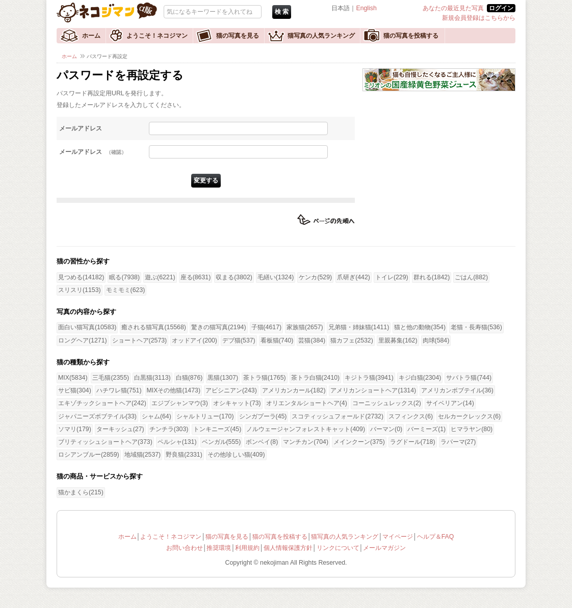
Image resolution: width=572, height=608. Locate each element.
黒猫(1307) (222, 377)
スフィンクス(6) (410, 416)
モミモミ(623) (125, 290)
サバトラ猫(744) (468, 377)
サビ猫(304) (74, 390)
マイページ (397, 536)
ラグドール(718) (412, 441)
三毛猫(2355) (110, 377)
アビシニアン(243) (231, 390)
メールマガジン (384, 547)
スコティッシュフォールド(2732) (337, 416)
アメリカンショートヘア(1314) (373, 390)
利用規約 (247, 547)
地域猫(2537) (142, 454)
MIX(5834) (72, 377)
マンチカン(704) (305, 441)
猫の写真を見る (237, 35)
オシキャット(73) (237, 403)
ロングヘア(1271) (82, 340)
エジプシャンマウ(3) (179, 403)
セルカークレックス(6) (469, 416)
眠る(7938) (124, 277)
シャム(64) (156, 416)
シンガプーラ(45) (263, 416)
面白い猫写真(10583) (87, 327)
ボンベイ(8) (262, 441)
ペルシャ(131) (177, 441)
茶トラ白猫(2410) (315, 377)
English (366, 8)
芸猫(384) (311, 340)
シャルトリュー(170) (205, 416)
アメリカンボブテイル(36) (457, 390)
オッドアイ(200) (194, 340)
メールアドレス (80, 128)
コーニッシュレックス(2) (386, 403)
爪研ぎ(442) (353, 277)
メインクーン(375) (359, 441)
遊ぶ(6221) (160, 277)
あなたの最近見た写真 (453, 8)
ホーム (91, 35)
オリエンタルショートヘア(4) (306, 403)
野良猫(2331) (184, 454)
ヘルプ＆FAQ (435, 536)
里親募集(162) (398, 340)
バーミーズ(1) (426, 429)
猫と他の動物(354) (420, 327)
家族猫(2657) (305, 327)
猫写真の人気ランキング (321, 35)
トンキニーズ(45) (217, 429)
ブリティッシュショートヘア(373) (105, 441)
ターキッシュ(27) (120, 429)
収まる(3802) (234, 277)
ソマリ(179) (74, 429)
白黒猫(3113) (152, 377)
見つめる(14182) (81, 277)
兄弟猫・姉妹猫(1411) (358, 327)
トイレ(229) (391, 277)
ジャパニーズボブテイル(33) (97, 416)
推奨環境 (218, 547)
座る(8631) (195, 277)
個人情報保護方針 (288, 547)
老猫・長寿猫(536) (476, 327)
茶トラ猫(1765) (264, 377)
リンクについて (338, 547)
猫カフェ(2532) (351, 340)
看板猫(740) (277, 340)
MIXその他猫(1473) (173, 390)
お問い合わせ (184, 547)
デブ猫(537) (238, 340)
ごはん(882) (471, 277)
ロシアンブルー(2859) (88, 454)
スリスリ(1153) (79, 290)
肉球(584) (436, 340)
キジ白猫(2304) (420, 377)
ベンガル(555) (221, 441)
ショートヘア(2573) (139, 340)
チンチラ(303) (169, 429)
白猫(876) (189, 377)
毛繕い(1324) (275, 277)
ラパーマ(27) (458, 441)
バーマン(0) (386, 429)
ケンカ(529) (315, 277)
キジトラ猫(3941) (369, 377)
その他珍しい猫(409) (236, 454)
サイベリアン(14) (450, 403)
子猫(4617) (266, 327)
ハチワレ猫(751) (119, 390)
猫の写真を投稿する (410, 35)
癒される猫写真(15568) (153, 327)
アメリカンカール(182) (294, 390)
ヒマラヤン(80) (471, 429)
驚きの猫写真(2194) (218, 327)
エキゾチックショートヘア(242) (102, 403)
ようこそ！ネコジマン (157, 35)
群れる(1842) (431, 277)
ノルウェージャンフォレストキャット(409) (305, 429)
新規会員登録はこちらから (478, 17)
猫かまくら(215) (80, 492)
